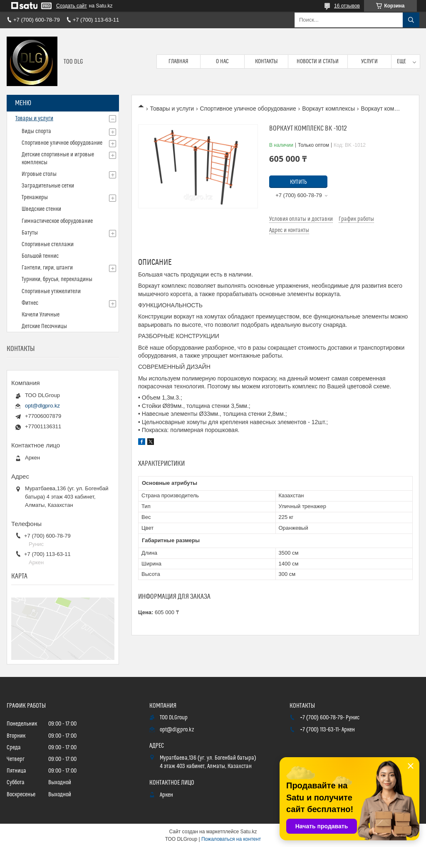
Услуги (369, 61)
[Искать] (411, 19)
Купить (298, 182)
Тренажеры (35, 197)
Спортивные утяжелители (51, 291)
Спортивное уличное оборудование (248, 108)
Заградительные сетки (48, 186)
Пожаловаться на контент (231, 839)
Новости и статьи (318, 61)
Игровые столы (39, 174)
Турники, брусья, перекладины (57, 279)
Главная (178, 61)
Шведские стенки (41, 209)
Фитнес (30, 303)
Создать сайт (71, 6)
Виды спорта (36, 131)
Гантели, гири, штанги (47, 267)
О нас (222, 61)
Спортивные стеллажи (48, 244)
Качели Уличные (40, 314)
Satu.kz (248, 832)
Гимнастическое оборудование (57, 221)
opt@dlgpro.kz (42, 406)
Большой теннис (40, 256)
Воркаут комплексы (328, 108)
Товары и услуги (172, 108)
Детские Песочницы (44, 326)
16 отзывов (347, 6)
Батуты (30, 233)
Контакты (266, 61)
